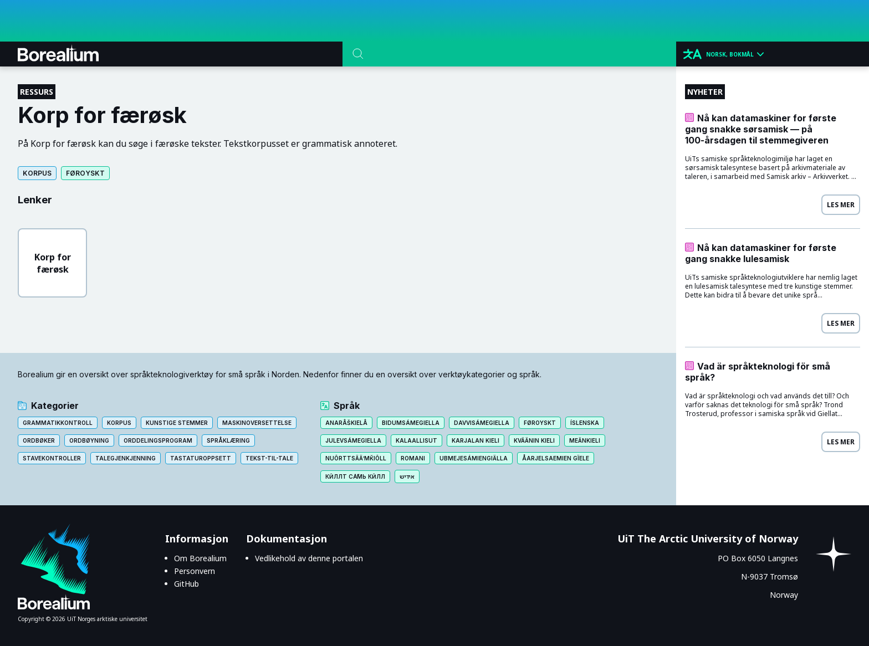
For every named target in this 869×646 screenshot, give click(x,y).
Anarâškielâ (346, 422)
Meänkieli (584, 440)
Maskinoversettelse (257, 422)
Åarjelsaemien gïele (555, 458)
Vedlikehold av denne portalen (309, 558)
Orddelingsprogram (158, 440)
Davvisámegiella (481, 422)
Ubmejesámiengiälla (473, 458)
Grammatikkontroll (58, 422)
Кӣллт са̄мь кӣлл (355, 476)
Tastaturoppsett (200, 458)
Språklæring (228, 440)
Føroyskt (85, 173)
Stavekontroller (52, 458)
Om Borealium (200, 558)
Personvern (194, 571)
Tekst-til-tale (269, 458)
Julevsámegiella (353, 440)
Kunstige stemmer (177, 422)
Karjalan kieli (475, 440)
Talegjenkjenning (125, 458)
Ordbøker (39, 440)
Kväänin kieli (534, 440)
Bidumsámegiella (410, 422)
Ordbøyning (89, 440)
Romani (413, 458)
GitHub (186, 583)
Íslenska (584, 422)
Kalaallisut (416, 440)
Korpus (37, 173)
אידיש (407, 476)
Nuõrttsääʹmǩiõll (355, 458)
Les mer (841, 204)
